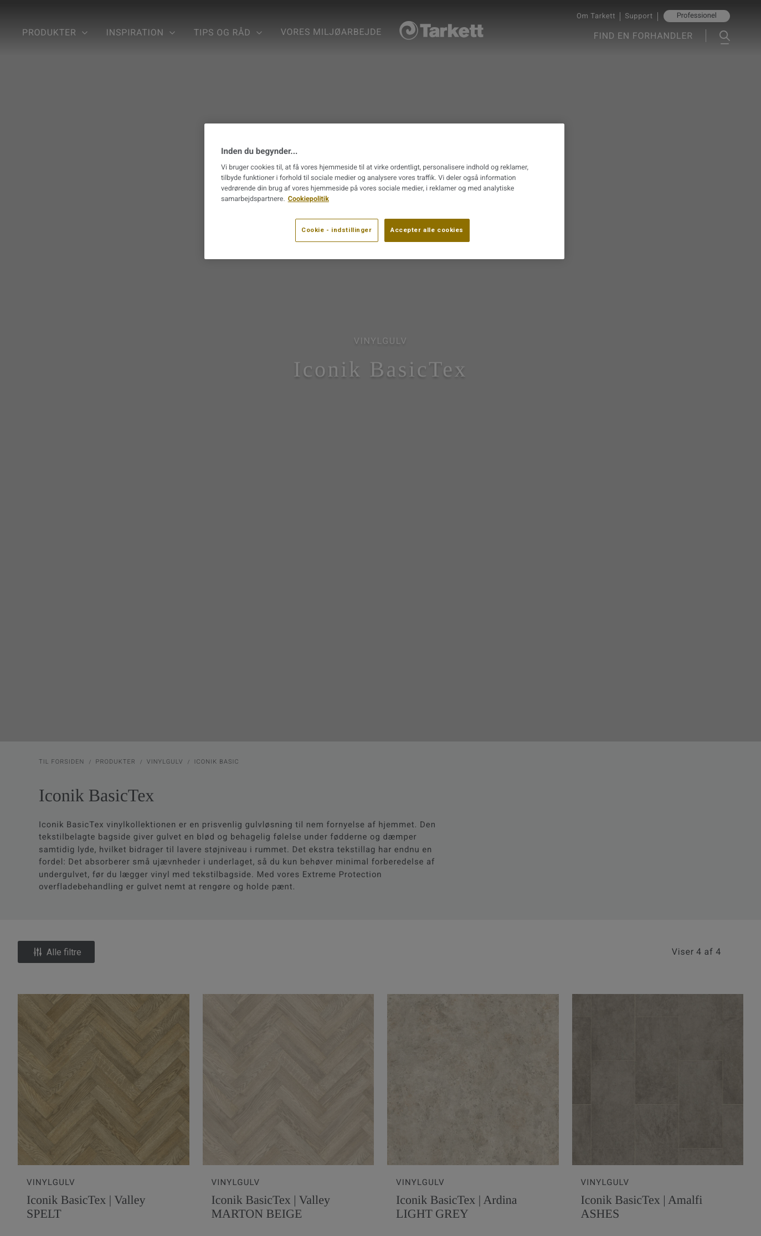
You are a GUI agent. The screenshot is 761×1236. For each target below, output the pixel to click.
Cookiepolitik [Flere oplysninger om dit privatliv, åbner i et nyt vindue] (308, 199)
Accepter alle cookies (427, 230)
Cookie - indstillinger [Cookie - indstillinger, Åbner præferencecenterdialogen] (336, 230)
